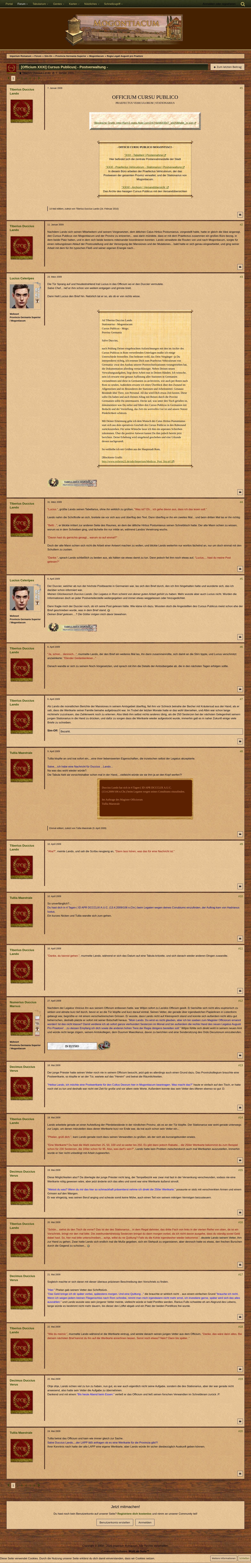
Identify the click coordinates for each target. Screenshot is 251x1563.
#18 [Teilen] (240, 1326)
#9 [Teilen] (241, 844)
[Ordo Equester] (37, 1034)
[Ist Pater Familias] (37, 1028)
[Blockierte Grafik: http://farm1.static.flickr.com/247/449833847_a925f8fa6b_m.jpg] (143, 122)
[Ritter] (37, 1018)
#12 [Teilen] (240, 1000)
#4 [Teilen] (241, 502)
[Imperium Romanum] (125, 30)
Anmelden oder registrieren (219, 3)
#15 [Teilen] (240, 1170)
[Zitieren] (240, 215)
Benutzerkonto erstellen (115, 1522)
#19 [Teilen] (240, 1379)
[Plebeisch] (37, 1023)
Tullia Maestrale (84, 828)
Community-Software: (125, 1551)
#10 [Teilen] (240, 896)
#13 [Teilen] (240, 1065)
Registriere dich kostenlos (134, 1513)
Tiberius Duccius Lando (36, 72)
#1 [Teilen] (241, 88)
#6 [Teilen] (241, 646)
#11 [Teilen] (240, 948)
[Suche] (243, 4)
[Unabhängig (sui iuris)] (37, 300)
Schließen (244, 1558)
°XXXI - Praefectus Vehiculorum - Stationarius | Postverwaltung (144, 167)
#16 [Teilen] (240, 1222)
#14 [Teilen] (240, 1117)
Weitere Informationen (223, 1558)
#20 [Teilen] (240, 1431)
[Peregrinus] (37, 290)
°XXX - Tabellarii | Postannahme (143, 155)
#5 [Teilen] (241, 578)
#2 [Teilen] (241, 224)
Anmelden (144, 1522)
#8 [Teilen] (241, 751)
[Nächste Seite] (39, 78)
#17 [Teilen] (240, 1274)
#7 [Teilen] (241, 699)
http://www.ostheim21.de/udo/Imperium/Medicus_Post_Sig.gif (136, 461)
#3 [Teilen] (241, 276)
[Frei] (37, 295)
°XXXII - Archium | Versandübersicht (143, 187)
